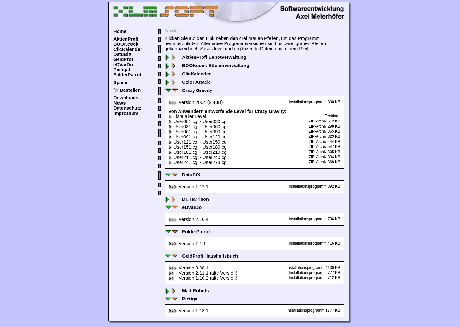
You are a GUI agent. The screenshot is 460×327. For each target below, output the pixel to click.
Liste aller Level (187, 116)
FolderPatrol (127, 74)
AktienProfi (125, 39)
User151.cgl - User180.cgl (197, 147)
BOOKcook (125, 44)
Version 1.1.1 (187, 243)
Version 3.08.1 (188, 267)
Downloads (125, 97)
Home (119, 31)
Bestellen (130, 90)
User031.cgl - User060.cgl (197, 126)
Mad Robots (187, 290)
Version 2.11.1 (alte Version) (202, 273)
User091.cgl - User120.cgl (197, 136)
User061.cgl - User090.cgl (197, 131)
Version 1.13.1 (188, 310)
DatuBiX (122, 54)
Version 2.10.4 (188, 219)
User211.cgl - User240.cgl (197, 157)
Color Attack (187, 82)
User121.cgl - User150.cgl (197, 141)
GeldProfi (123, 59)
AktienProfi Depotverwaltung (205, 57)
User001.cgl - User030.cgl (197, 121)
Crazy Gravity (188, 90)
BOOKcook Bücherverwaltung (207, 65)
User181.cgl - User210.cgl (197, 152)
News (119, 102)
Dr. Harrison (187, 199)
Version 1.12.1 (188, 186)
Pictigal (121, 69)
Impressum (125, 113)
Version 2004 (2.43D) (195, 102)
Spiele (120, 82)
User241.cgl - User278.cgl (197, 162)
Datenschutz (127, 108)
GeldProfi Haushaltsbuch (201, 256)
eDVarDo (123, 64)
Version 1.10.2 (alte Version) (202, 278)
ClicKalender (127, 49)
